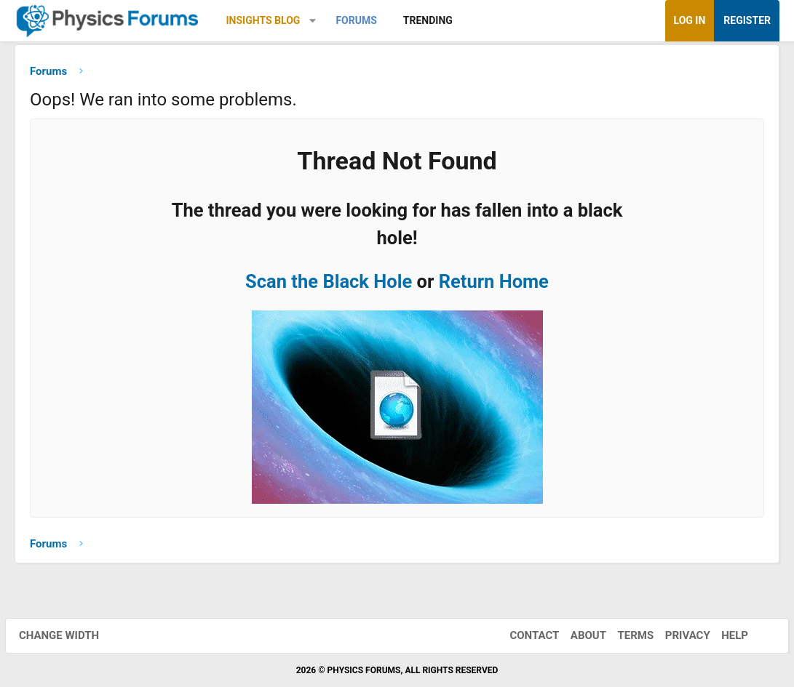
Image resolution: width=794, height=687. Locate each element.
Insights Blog (263, 20)
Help (725, 635)
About (579, 635)
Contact (524, 635)
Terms (626, 635)
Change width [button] (68, 635)
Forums (356, 20)
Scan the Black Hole (328, 285)
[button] (312, 20)
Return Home (494, 285)
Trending (428, 20)
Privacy (678, 635)
